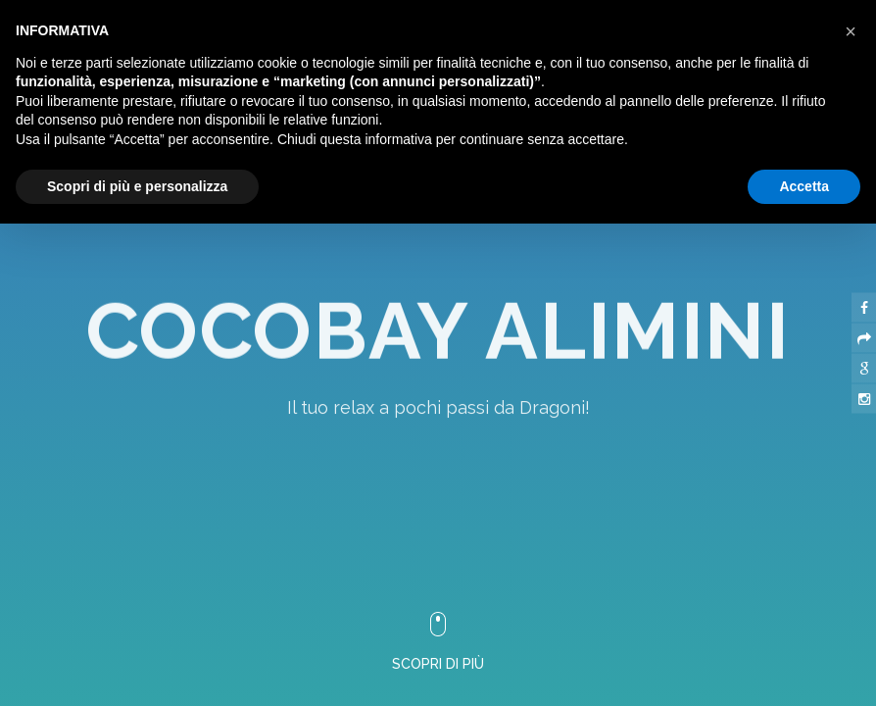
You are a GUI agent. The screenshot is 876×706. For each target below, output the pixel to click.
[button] (850, 31)
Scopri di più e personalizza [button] (137, 186)
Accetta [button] (804, 186)
